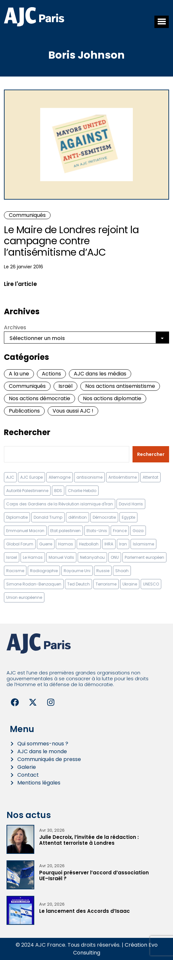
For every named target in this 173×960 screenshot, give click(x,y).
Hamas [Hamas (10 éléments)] (65, 544)
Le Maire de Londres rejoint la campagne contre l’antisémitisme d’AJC (71, 241)
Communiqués (27, 215)
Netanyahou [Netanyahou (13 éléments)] (92, 557)
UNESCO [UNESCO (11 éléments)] (151, 584)
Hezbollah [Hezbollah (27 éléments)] (89, 544)
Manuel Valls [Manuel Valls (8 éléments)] (61, 557)
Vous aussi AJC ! (73, 411)
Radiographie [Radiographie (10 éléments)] (44, 570)
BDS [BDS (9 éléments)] (58, 490)
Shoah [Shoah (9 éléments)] (122, 570)
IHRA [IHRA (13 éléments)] (108, 544)
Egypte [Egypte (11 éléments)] (128, 517)
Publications (24, 411)
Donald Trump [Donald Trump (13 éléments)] (48, 517)
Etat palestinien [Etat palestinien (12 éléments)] (65, 530)
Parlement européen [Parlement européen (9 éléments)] (144, 557)
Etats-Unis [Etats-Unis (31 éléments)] (96, 530)
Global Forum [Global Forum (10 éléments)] (19, 544)
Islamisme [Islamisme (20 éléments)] (143, 544)
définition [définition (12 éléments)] (77, 517)
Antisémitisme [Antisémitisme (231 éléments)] (122, 477)
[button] (161, 22)
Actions (51, 373)
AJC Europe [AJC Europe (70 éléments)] (31, 477)
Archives (15, 327)
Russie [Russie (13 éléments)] (102, 570)
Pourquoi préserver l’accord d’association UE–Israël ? (94, 875)
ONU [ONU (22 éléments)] (115, 557)
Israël (65, 386)
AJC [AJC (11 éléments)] (10, 477)
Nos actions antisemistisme (120, 386)
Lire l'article (20, 284)
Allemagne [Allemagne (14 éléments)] (60, 477)
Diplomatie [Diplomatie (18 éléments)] (17, 517)
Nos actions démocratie (39, 398)
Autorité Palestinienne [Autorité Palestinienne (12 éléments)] (27, 490)
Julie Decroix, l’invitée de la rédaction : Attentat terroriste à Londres (89, 840)
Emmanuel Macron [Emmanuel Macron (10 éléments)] (25, 530)
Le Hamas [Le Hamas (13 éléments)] (33, 557)
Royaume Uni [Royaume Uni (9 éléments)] (77, 570)
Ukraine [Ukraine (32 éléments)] (129, 584)
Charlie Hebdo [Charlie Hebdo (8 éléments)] (82, 490)
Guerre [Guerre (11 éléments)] (45, 544)
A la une (19, 373)
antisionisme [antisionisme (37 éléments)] (89, 477)
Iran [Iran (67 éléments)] (123, 544)
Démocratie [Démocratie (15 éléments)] (104, 517)
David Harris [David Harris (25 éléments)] (131, 504)
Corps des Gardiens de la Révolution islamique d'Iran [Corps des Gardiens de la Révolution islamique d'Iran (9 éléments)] (59, 504)
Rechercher (27, 432)
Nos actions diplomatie (112, 398)
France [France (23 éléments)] (120, 530)
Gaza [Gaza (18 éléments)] (138, 530)
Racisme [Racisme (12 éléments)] (15, 570)
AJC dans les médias (100, 373)
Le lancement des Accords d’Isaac (84, 911)
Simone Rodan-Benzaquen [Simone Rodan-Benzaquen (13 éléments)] (33, 584)
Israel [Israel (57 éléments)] (11, 557)
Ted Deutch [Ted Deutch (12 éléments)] (78, 584)
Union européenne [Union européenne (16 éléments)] (24, 597)
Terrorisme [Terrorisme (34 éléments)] (106, 584)
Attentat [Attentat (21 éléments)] (150, 477)
